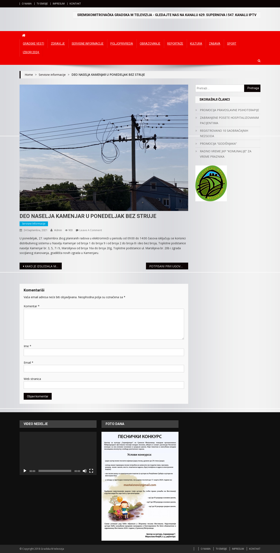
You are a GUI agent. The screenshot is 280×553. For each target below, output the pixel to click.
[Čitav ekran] (91, 471)
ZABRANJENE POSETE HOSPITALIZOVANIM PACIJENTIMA (229, 120)
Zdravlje (58, 43)
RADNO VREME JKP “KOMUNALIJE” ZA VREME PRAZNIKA (225, 153)
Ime (27, 346)
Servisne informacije (88, 43)
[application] (58, 453)
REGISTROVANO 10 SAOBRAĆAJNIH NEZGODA (224, 133)
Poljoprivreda (121, 43)
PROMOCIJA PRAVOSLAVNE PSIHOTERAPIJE (229, 110)
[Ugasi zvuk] (85, 471)
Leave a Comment (90, 230)
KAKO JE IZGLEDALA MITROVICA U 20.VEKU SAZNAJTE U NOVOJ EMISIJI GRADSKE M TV (43, 266)
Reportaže (175, 43)
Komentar (32, 306)
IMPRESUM (59, 3)
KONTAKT (75, 3)
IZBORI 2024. (31, 52)
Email (28, 362)
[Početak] (25, 471)
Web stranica (32, 379)
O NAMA (27, 3)
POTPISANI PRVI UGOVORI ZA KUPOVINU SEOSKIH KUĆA (168, 266)
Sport (231, 43)
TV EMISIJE (42, 3)
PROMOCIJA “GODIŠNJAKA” (218, 144)
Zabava (214, 43)
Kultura (196, 43)
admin (58, 230)
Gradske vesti (33, 43)
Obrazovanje (150, 43)
